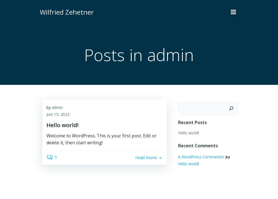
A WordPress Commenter (201, 156)
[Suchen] (231, 108)
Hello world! (188, 132)
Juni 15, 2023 (57, 114)
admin (57, 107)
